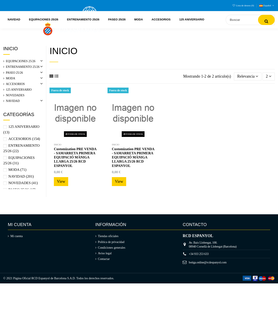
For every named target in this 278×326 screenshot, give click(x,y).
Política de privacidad (111, 242)
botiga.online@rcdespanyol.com (208, 262)
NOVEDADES (15, 95)
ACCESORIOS (15, 84)
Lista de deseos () (243, 5)
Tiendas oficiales (108, 236)
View (61, 181)
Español (267, 5)
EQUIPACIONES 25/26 (20, 61)
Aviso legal (105, 253)
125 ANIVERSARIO (19, 89)
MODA (10, 78)
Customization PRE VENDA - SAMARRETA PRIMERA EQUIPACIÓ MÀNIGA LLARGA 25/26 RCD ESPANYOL (75, 157)
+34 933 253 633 (198, 254)
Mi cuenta (16, 236)
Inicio (10, 48)
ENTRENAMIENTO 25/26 (23, 66)
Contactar (104, 259)
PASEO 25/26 (14, 72)
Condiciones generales (111, 247)
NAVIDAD (13, 101)
